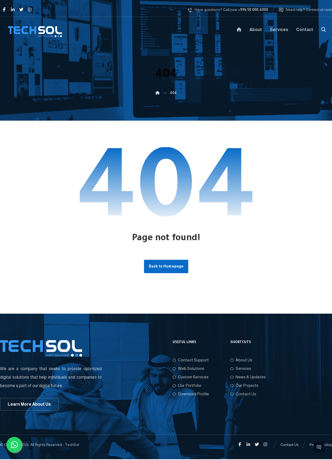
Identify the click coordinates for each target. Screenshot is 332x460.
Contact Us (243, 394)
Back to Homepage (166, 267)
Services (240, 369)
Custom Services (190, 377)
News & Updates (248, 377)
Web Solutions (188, 369)
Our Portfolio (187, 386)
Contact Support (191, 360)
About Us (241, 360)
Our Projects (244, 386)
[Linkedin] (12, 9)
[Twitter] (21, 9)
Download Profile (191, 394)
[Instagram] (29, 9)
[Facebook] (4, 9)
